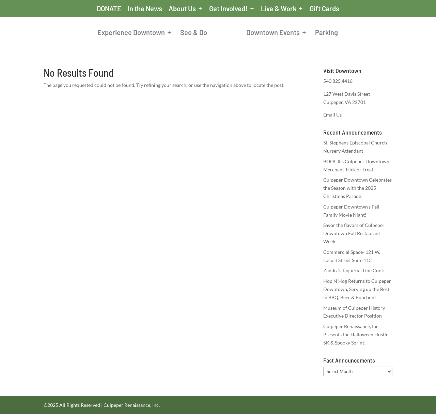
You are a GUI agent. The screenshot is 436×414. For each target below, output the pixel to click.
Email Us (332, 115)
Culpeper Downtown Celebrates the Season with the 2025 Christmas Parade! (357, 188)
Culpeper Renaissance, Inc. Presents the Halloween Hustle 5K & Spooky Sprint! (355, 334)
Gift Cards (324, 9)
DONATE (109, 9)
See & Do (193, 33)
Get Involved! (228, 9)
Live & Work (278, 9)
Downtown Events (273, 33)
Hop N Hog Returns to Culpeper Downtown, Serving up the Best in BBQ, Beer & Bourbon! (357, 289)
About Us (182, 9)
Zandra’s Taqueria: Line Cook (353, 270)
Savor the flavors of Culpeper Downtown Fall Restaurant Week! (354, 233)
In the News (145, 9)
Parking (326, 33)
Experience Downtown (131, 33)
